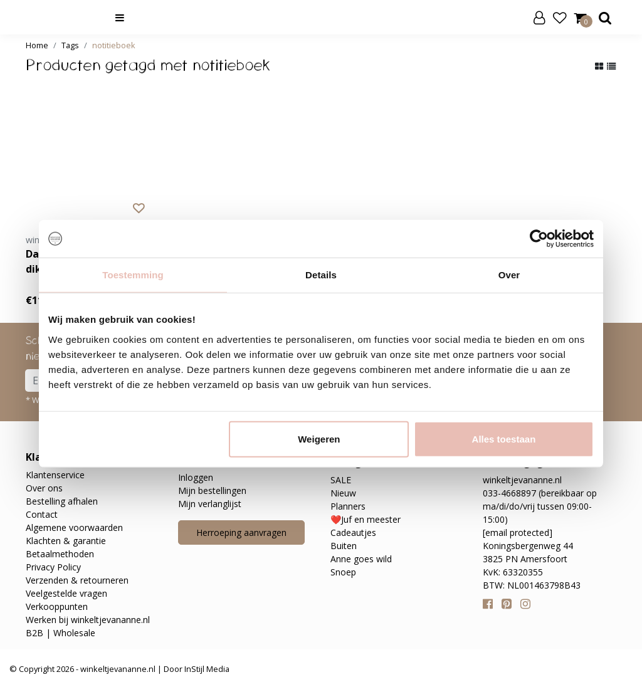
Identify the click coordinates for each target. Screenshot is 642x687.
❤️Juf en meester (365, 519)
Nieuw (343, 493)
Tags (70, 45)
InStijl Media (205, 668)
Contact (42, 514)
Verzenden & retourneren (77, 580)
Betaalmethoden (60, 554)
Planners (348, 506)
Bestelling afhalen (62, 501)
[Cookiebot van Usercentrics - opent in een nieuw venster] (539, 238)
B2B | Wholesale (60, 633)
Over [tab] (509, 275)
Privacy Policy (53, 567)
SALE (340, 480)
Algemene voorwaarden (74, 527)
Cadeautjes (353, 532)
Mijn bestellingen (212, 490)
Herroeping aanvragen (241, 532)
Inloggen (195, 477)
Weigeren (319, 438)
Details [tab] (321, 275)
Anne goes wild (361, 559)
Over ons (44, 488)
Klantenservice (55, 475)
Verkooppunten (57, 606)
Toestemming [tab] (133, 275)
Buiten (343, 546)
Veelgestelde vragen (66, 593)
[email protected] (517, 532)
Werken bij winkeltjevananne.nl (88, 620)
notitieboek (113, 45)
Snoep (343, 572)
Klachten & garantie (66, 541)
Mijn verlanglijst (209, 504)
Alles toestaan (504, 438)
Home (37, 45)
